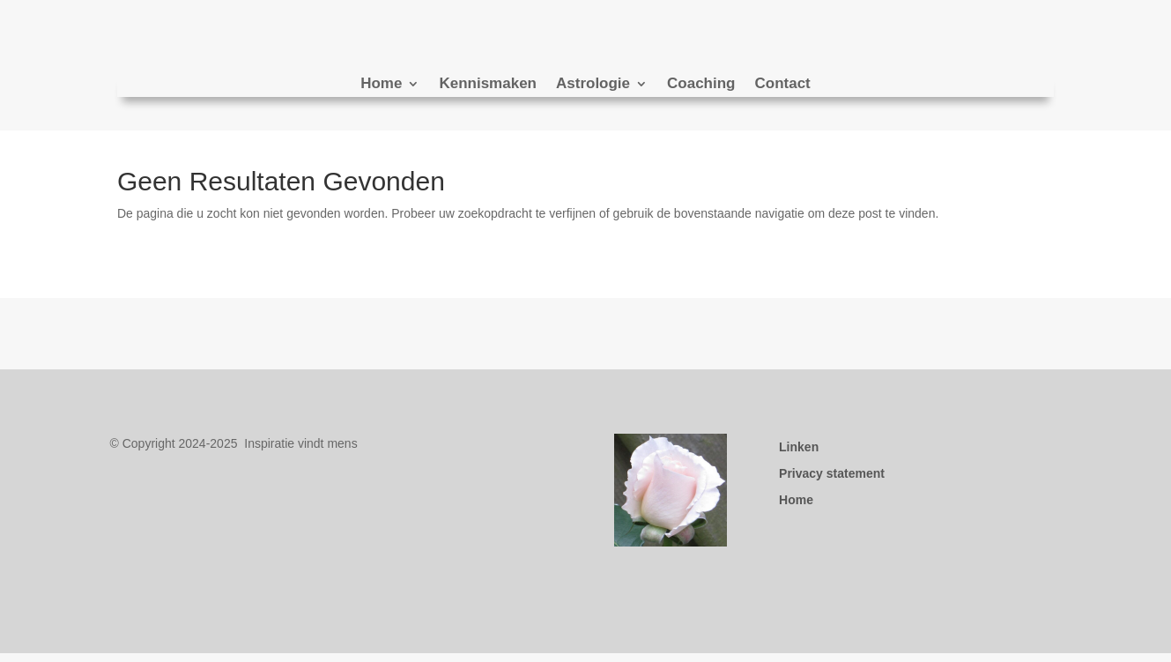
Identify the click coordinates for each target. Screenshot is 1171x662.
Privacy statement (832, 473)
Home (381, 85)
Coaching (701, 85)
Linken (799, 447)
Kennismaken (488, 85)
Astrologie (593, 85)
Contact (783, 85)
